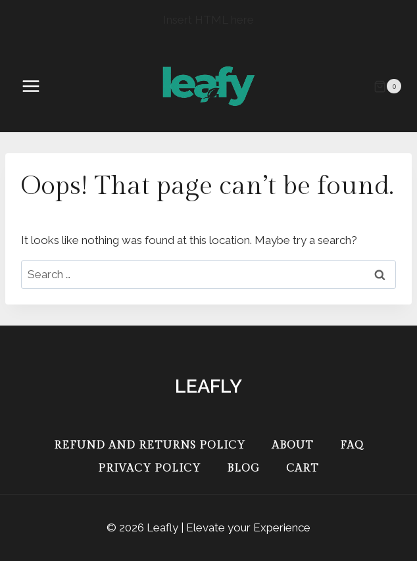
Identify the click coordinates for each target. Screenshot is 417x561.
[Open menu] (37, 86)
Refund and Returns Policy (149, 445)
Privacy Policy (149, 468)
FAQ (352, 445)
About (293, 445)
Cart (302, 468)
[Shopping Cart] (387, 86)
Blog (243, 468)
